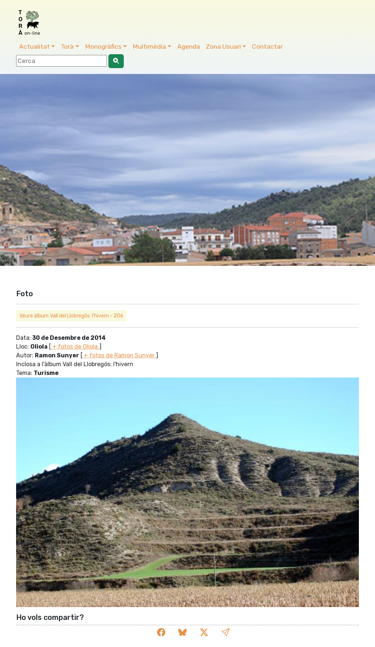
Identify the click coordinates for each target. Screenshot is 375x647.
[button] (226, 632)
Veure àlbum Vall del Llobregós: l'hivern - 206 (71, 316)
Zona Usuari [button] (223, 46)
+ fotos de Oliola (75, 346)
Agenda (188, 46)
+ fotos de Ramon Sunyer (119, 355)
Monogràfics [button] (103, 46)
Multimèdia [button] (149, 46)
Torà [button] (67, 46)
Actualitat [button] (34, 46)
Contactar (267, 46)
